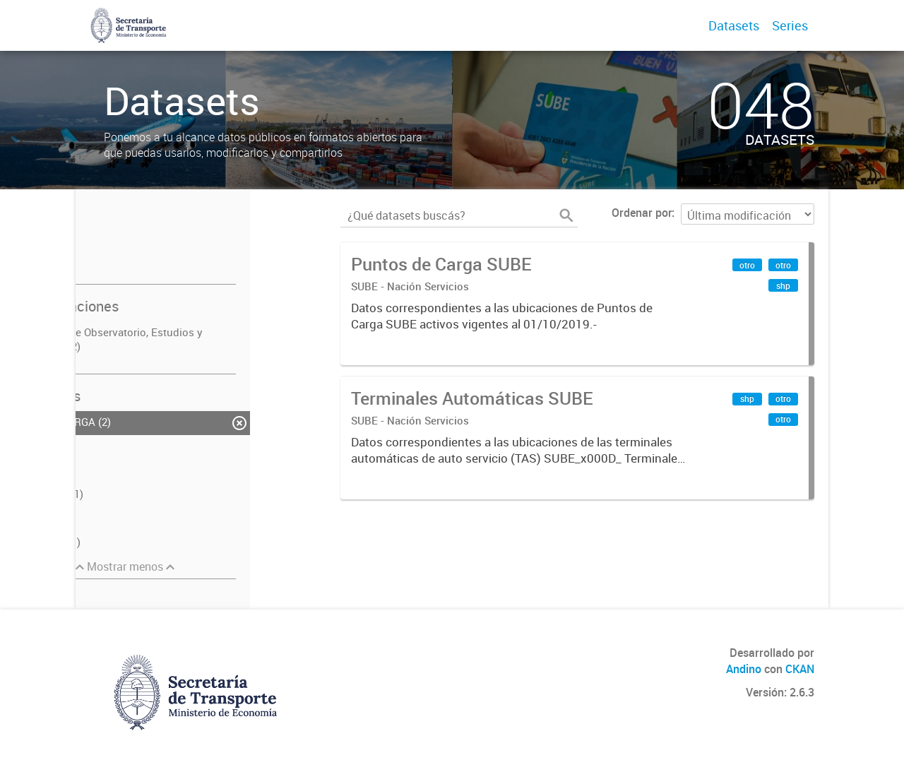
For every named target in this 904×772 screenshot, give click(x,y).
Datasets (733, 25)
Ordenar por (642, 213)
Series (790, 25)
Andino (743, 669)
